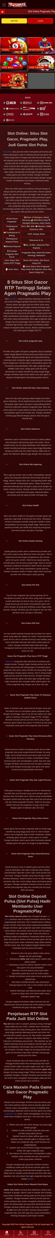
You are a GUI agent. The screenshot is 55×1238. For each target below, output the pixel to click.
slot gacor (14, 299)
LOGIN (40, 21)
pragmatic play (11, 1114)
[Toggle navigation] (4, 4)
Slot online (7, 152)
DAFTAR (14, 21)
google (30, 1179)
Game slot (9, 661)
